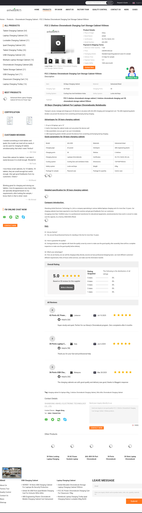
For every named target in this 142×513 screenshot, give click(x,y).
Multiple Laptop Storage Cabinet (16, 60)
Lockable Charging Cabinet (14, 40)
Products (47, 10)
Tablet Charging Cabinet (13, 31)
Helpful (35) (65, 377)
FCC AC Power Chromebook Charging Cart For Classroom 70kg (74, 492)
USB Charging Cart (11, 74)
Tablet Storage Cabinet (12, 69)
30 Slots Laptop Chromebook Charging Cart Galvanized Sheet (130, 458)
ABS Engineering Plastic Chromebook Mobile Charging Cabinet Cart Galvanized (37, 498)
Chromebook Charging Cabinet (26, 19)
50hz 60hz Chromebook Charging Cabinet (109, 392)
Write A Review (67, 287)
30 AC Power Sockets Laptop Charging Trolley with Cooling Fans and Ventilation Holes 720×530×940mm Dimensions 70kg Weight (72, 458)
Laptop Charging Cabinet (13, 35)
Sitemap (3, 502)
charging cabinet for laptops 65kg (58, 392)
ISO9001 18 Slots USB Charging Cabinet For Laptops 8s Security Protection (37, 486)
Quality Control (99, 10)
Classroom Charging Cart (13, 79)
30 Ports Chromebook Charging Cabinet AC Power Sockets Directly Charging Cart (111, 458)
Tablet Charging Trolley (12, 50)
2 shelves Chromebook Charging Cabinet (83, 392)
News (126, 10)
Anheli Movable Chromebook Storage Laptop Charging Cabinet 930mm (72, 486)
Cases (135, 10)
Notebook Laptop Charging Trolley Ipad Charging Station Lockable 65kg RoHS (72, 498)
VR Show (58, 10)
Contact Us (116, 10)
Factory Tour (83, 10)
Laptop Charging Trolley (13, 84)
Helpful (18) (65, 348)
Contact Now (89, 67)
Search (109, 3)
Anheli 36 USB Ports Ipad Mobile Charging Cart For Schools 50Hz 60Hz (38, 492)
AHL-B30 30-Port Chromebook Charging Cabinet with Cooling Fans (91, 458)
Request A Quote (122, 3)
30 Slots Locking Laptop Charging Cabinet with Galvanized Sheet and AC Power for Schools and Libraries (53, 458)
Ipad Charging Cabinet (12, 45)
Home (36, 10)
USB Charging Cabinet (12, 55)
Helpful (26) (65, 320)
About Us (70, 10)
